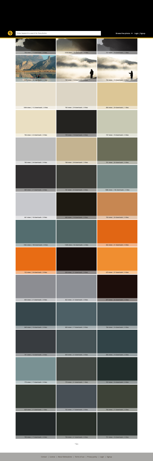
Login (136, 33)
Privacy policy (92, 457)
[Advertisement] (76, 16)
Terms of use (79, 457)
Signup (142, 33)
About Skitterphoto (65, 457)
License (52, 457)
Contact (44, 457)
